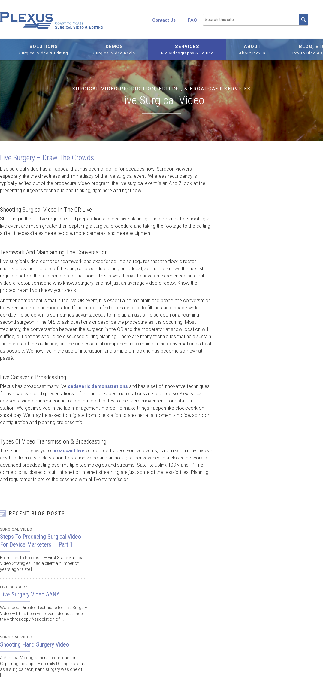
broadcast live (68, 450)
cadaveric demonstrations (98, 386)
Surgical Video (16, 529)
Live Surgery (14, 587)
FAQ (192, 20)
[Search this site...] (255, 19)
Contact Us (164, 20)
